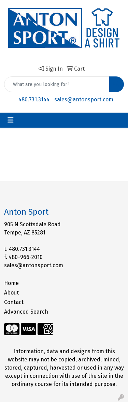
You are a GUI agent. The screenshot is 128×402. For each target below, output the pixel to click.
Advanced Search (26, 311)
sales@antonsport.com (83, 99)
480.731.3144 (33, 99)
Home (11, 283)
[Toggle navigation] (10, 120)
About (11, 292)
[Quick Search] (57, 84)
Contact (14, 302)
